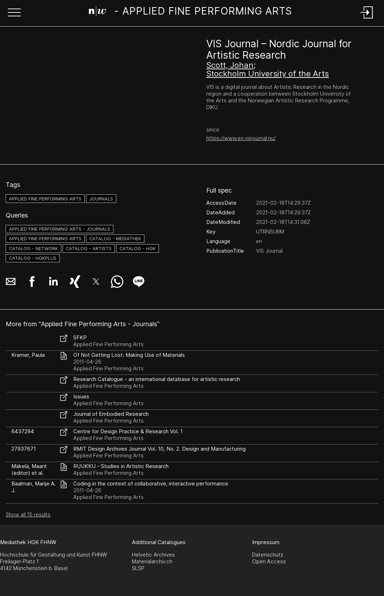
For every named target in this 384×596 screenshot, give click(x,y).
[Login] (366, 19)
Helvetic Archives (153, 554)
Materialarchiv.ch (152, 561)
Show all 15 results (28, 514)
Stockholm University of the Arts (267, 73)
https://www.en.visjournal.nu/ (241, 138)
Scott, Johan (230, 65)
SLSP (138, 568)
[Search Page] (191, 12)
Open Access (269, 561)
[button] (14, 13)
